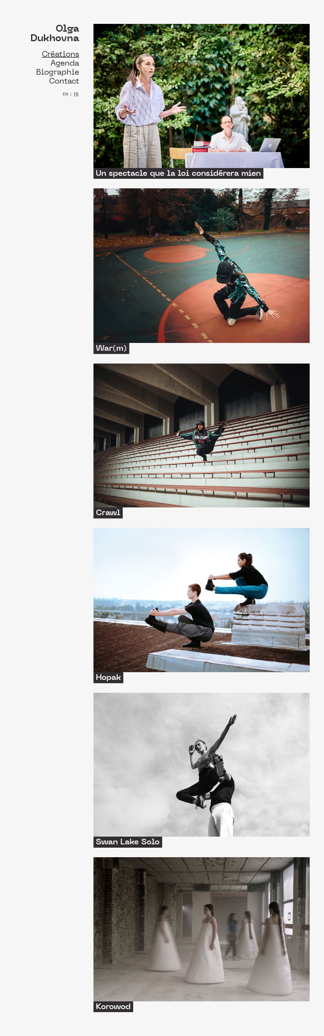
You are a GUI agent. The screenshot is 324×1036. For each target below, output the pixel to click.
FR (76, 94)
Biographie (57, 72)
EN (65, 94)
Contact (64, 81)
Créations (60, 54)
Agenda (64, 63)
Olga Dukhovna (54, 33)
